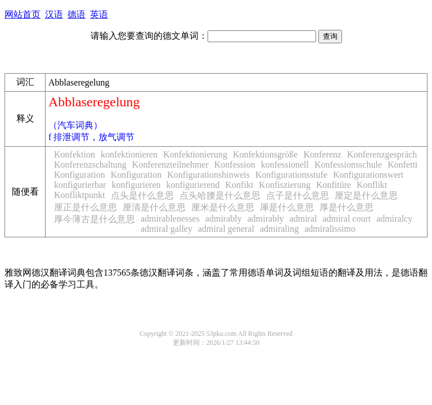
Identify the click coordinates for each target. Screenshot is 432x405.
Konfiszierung (284, 185)
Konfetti (402, 164)
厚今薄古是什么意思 (94, 219)
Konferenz (322, 154)
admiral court (346, 218)
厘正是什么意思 (85, 207)
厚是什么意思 (347, 207)
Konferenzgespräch (382, 154)
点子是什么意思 (297, 195)
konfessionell (285, 164)
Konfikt (240, 185)
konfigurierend (192, 185)
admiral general (226, 228)
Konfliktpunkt (79, 195)
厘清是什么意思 (154, 207)
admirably (223, 218)
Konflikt (372, 185)
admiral (303, 218)
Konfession (234, 164)
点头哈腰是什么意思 (219, 195)
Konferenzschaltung (90, 164)
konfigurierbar (80, 185)
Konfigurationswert (368, 174)
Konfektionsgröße (265, 154)
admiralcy (394, 218)
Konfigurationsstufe (291, 174)
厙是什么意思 (287, 207)
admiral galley (166, 228)
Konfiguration (79, 174)
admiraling (279, 228)
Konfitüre (333, 185)
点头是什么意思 (142, 195)
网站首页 (22, 14)
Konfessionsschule (348, 164)
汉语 (54, 14)
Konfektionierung (195, 154)
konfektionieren (129, 154)
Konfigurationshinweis (208, 174)
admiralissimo (330, 228)
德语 (77, 14)
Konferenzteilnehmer (170, 164)
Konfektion (74, 154)
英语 (99, 14)
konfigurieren (135, 185)
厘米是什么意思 (222, 207)
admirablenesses (170, 218)
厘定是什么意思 (366, 195)
